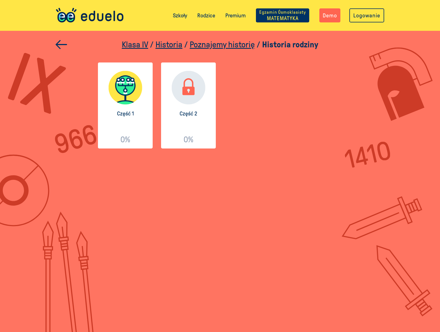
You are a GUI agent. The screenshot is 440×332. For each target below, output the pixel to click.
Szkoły (180, 15)
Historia (168, 44)
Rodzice (206, 15)
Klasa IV (135, 44)
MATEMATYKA (282, 15)
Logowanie (366, 15)
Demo (330, 15)
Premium (235, 15)
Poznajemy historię (222, 44)
